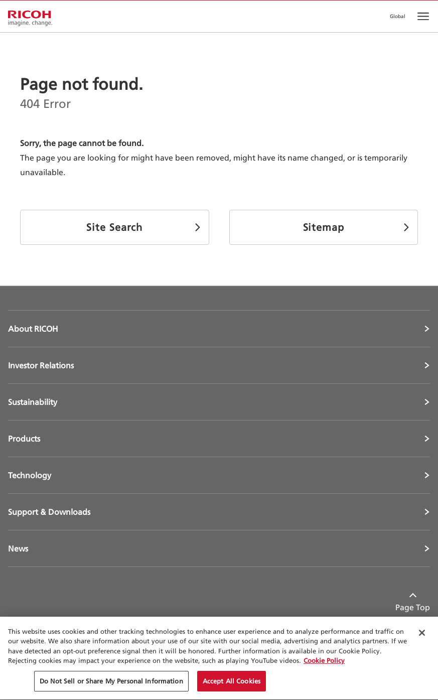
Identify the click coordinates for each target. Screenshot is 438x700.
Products (24, 439)
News (18, 548)
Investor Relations (41, 365)
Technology (29, 475)
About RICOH (33, 329)
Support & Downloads (49, 512)
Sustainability (32, 402)
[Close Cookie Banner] (422, 634)
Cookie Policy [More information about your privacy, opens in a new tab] (324, 662)
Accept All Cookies (231, 682)
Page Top (412, 607)
